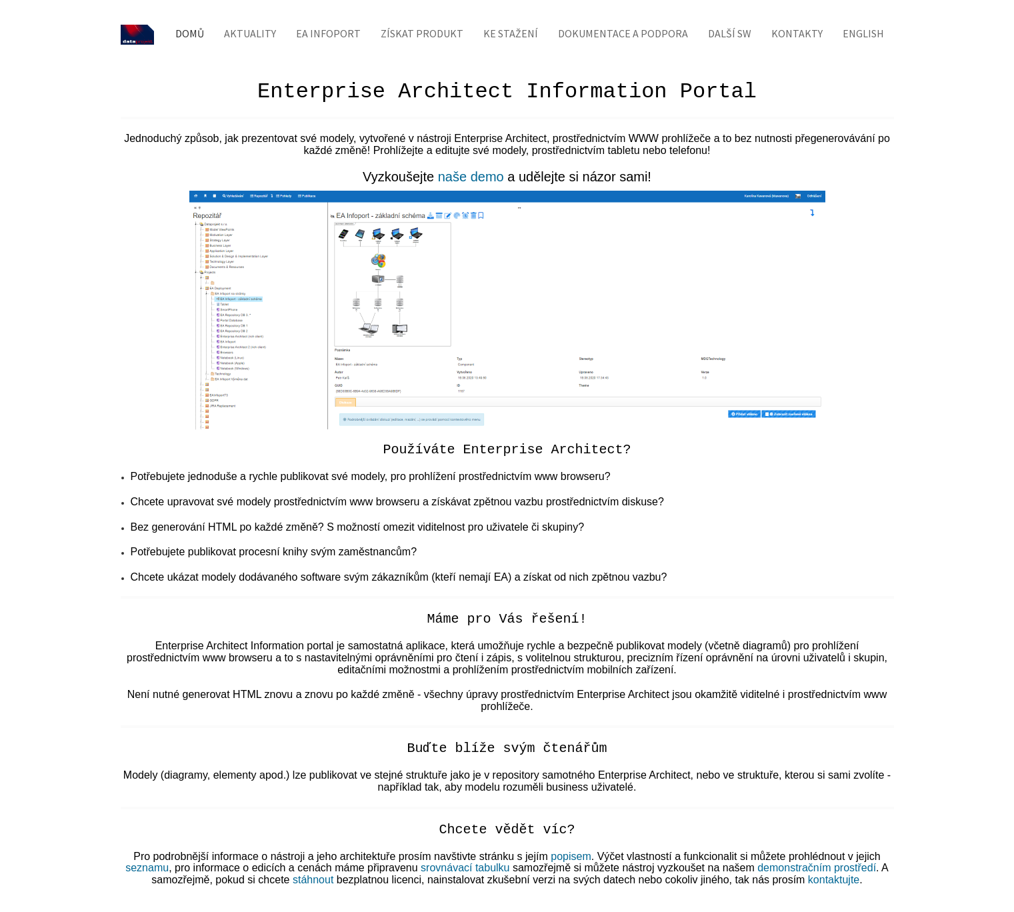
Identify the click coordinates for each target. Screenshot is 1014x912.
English (863, 33)
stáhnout (313, 879)
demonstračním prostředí (816, 867)
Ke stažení (510, 33)
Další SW (729, 33)
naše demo (471, 176)
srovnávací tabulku (465, 867)
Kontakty (797, 33)
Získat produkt (422, 33)
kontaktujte (833, 879)
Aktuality (250, 33)
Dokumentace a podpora (623, 33)
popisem (571, 856)
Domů (189, 33)
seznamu (147, 867)
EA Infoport (328, 33)
